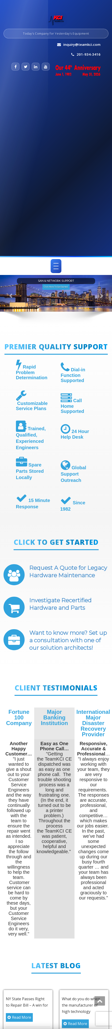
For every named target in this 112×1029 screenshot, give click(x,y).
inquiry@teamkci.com (82, 44)
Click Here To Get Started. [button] (56, 287)
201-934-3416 (89, 54)
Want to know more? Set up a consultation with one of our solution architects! (68, 640)
